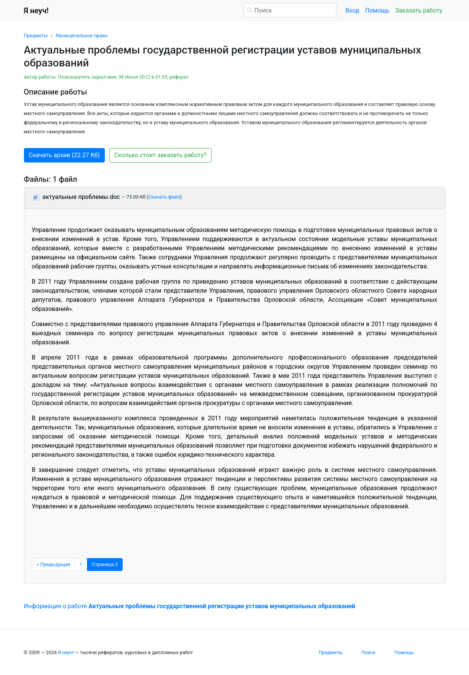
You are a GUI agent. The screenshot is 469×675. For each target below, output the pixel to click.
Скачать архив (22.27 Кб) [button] (64, 155)
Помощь (377, 10)
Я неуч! (66, 652)
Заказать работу (418, 10)
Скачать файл (164, 197)
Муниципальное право (81, 35)
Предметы (36, 35)
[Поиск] (289, 10)
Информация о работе (189, 606)
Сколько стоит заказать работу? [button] (160, 155)
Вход (352, 10)
